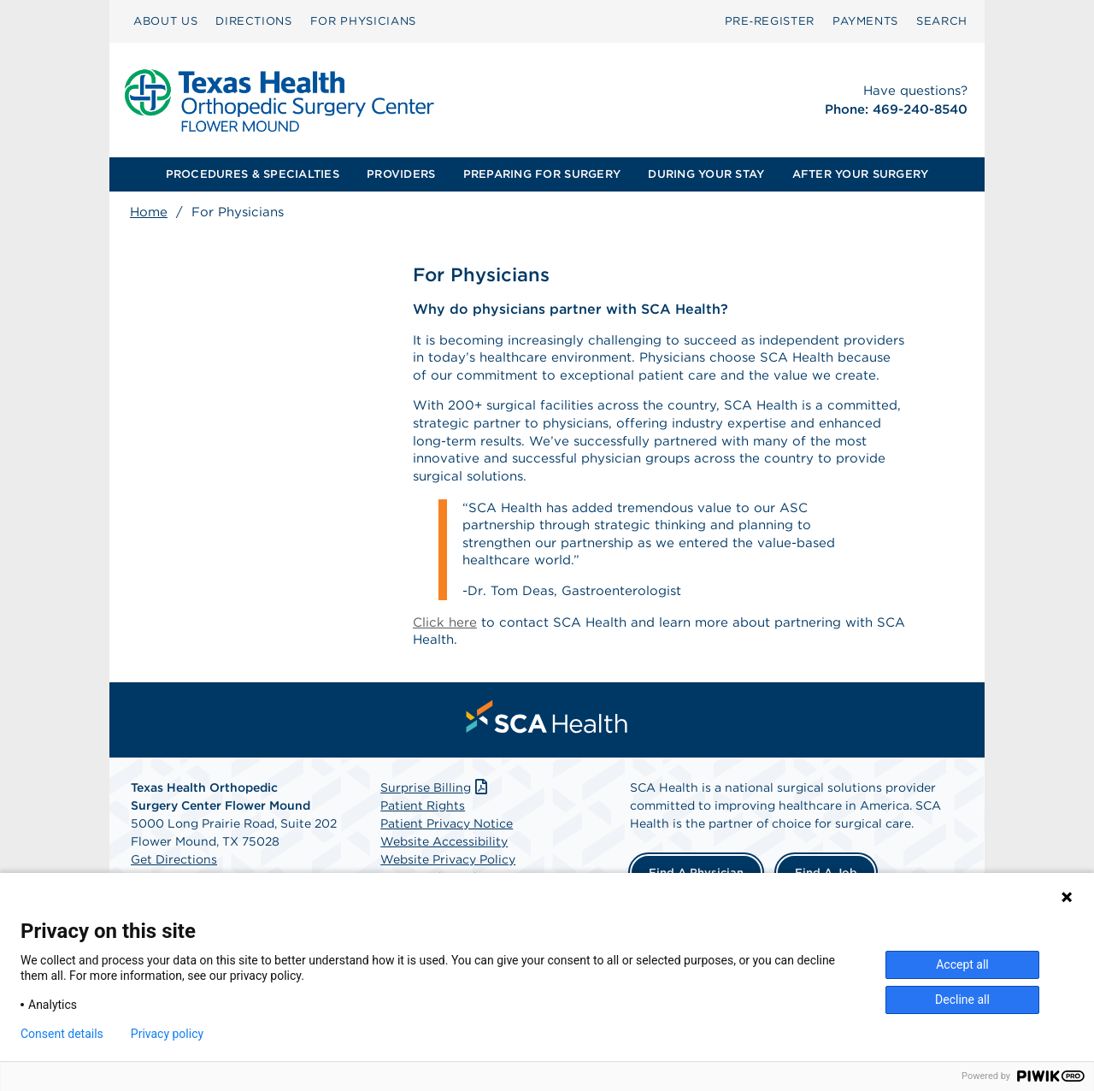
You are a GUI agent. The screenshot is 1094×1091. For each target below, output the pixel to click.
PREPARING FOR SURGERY (542, 174)
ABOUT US (165, 21)
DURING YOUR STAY (706, 174)
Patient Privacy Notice (446, 863)
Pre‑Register (770, 21)
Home (149, 212)
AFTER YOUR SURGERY (860, 174)
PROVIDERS (401, 174)
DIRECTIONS (253, 21)
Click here (446, 660)
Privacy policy (167, 1034)
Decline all (962, 999)
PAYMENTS (865, 21)
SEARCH (942, 21)
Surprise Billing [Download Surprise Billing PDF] (435, 827)
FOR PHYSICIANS (363, 21)
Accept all (962, 964)
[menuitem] (165, 21)
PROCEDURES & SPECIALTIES (252, 174)
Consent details (62, 1034)
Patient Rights (422, 845)
